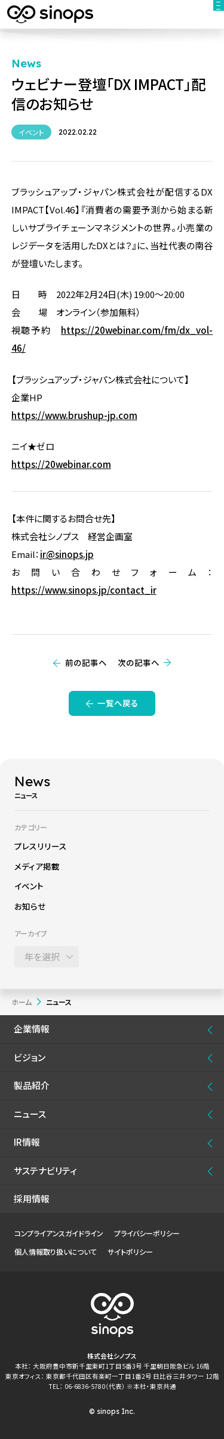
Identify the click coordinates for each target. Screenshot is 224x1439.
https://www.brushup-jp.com (74, 415)
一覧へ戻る (118, 703)
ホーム (21, 1002)
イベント (29, 886)
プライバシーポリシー (147, 1233)
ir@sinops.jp (67, 554)
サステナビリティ (45, 1170)
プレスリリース (40, 846)
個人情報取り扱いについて (55, 1251)
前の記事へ (86, 662)
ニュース (30, 1114)
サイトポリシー (130, 1251)
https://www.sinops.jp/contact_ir (84, 590)
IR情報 (27, 1142)
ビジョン (29, 1057)
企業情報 (32, 1028)
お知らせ (30, 906)
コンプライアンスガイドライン (58, 1233)
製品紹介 (32, 1085)
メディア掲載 (37, 866)
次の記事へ (138, 662)
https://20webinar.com (61, 464)
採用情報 (32, 1198)
